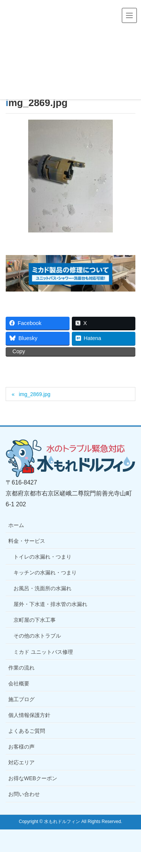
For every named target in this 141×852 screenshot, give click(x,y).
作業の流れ (21, 668)
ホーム (16, 525)
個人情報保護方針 (29, 715)
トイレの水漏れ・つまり (42, 557)
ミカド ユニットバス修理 (43, 652)
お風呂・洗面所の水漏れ (42, 588)
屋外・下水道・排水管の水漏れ (50, 604)
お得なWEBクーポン (32, 778)
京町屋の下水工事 (35, 620)
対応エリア (21, 762)
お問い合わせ (24, 794)
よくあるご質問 (26, 731)
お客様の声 (21, 747)
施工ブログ (21, 699)
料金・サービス (26, 541)
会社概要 (18, 683)
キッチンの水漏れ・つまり (45, 573)
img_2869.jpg (34, 394)
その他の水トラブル (37, 636)
